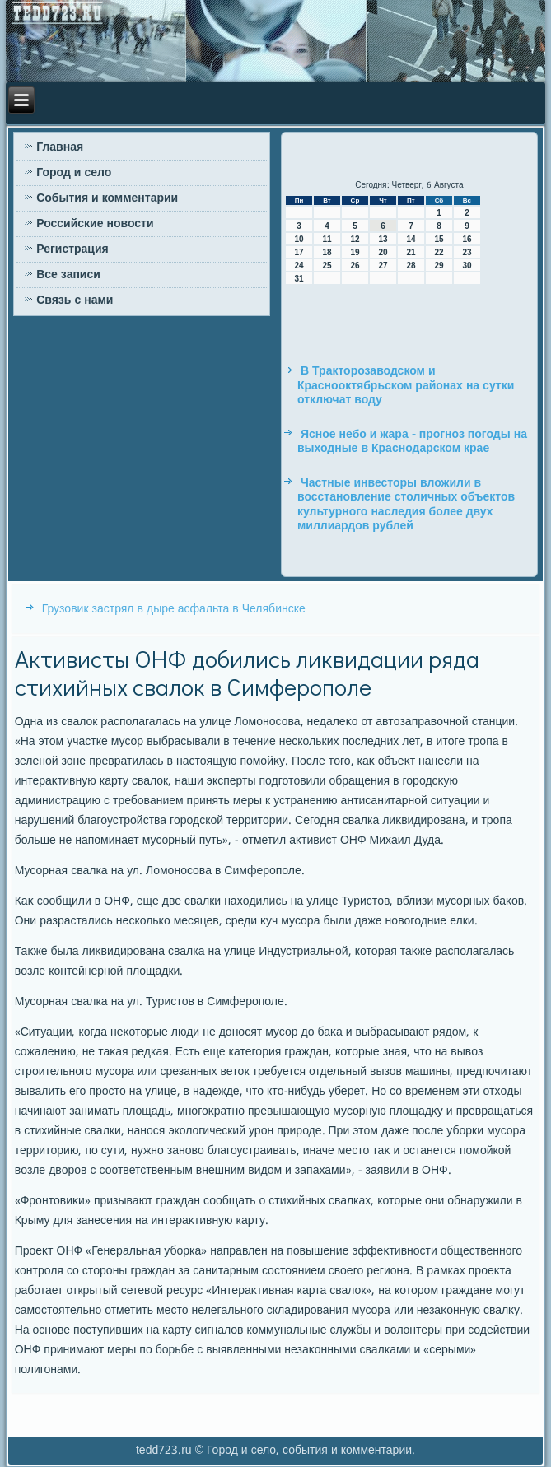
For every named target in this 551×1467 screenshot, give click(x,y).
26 (354, 265)
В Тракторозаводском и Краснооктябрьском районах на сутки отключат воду (405, 385)
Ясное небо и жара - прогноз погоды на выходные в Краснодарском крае (412, 442)
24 (298, 265)
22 (438, 252)
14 (410, 239)
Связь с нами (74, 300)
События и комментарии (107, 198)
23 (466, 252)
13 (382, 239)
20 (382, 252)
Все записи (68, 275)
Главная (59, 147)
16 (466, 239)
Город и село (73, 173)
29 (438, 265)
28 (410, 265)
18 (326, 252)
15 (438, 239)
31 (298, 278)
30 (466, 265)
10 (298, 239)
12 (354, 239)
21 (410, 252)
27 (382, 265)
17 (298, 252)
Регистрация (72, 249)
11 (326, 239)
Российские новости (94, 224)
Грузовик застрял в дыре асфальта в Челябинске (174, 609)
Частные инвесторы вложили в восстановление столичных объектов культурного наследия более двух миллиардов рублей (406, 505)
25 (326, 265)
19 (354, 252)
